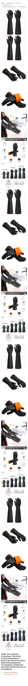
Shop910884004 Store (13, 672)
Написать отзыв (14, 674)
